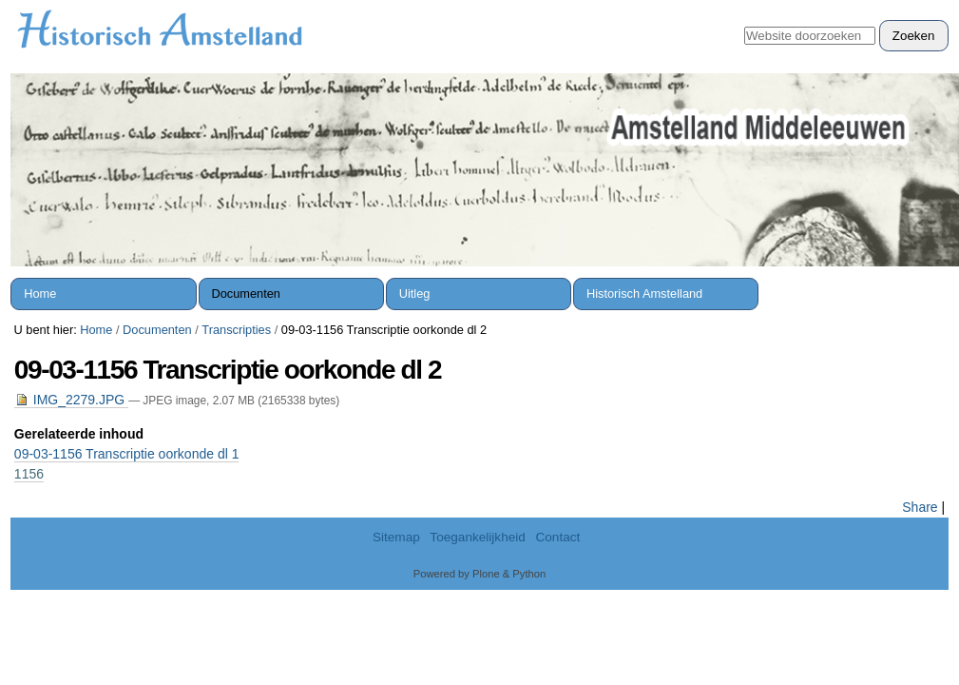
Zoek (743, 19)
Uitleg (415, 293)
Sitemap (396, 537)
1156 (29, 473)
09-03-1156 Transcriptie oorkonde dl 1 (127, 453)
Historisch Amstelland (644, 293)
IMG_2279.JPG (71, 399)
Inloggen (913, 10)
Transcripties (236, 330)
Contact (557, 537)
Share (919, 507)
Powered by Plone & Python (479, 573)
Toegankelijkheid (478, 537)
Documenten (245, 293)
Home (40, 293)
